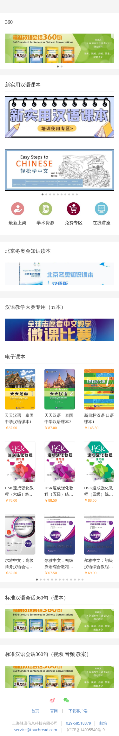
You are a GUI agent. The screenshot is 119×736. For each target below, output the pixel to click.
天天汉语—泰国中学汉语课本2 (58, 418)
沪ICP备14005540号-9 (86, 730)
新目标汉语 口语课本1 (99, 418)
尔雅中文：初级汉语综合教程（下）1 (58, 564)
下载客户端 (78, 711)
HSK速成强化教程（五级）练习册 (58, 491)
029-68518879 (78, 723)
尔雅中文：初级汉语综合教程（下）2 (98, 564)
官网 (54, 711)
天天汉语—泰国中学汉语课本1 (19, 418)
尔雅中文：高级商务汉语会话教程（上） (19, 564)
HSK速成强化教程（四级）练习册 (98, 491)
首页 (35, 711)
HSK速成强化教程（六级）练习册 (19, 491)
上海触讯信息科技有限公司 (35, 723)
